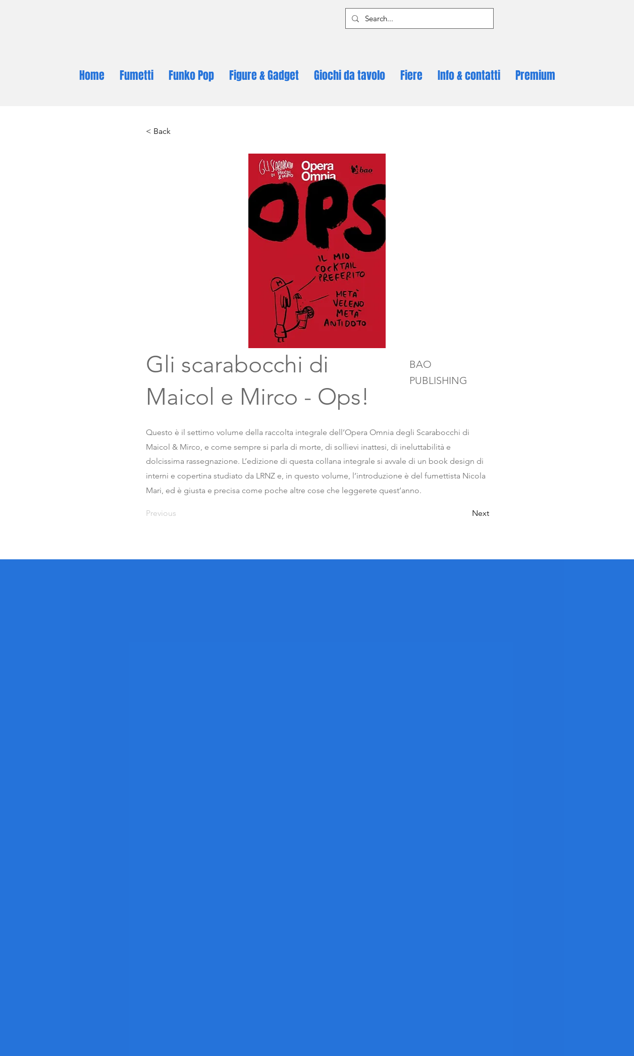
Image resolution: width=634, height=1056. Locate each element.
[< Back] (179, 131)
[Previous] (179, 513)
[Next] (464, 513)
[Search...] (418, 18)
